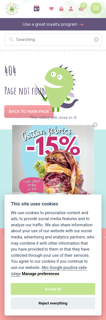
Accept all (53, 289)
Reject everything (52, 303)
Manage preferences (40, 273)
